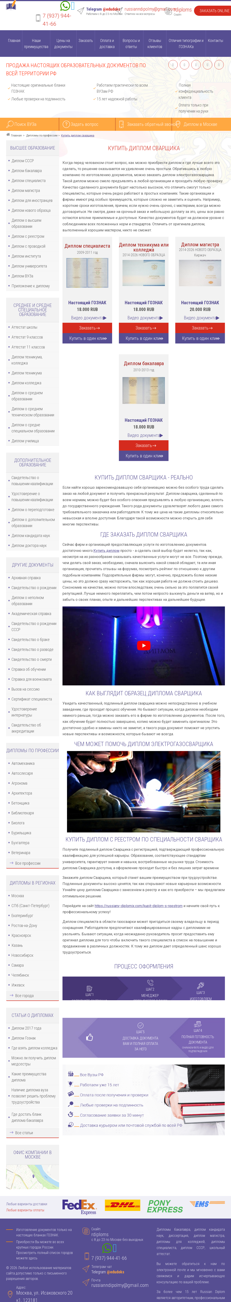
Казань (17, 945)
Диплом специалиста (29, 180)
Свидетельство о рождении (34, 587)
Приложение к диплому (31, 285)
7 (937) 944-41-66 (109, 1258)
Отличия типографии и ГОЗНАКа (186, 43)
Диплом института (26, 256)
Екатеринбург (22, 915)
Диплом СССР (23, 160)
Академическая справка (31, 613)
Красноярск (21, 935)
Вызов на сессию (26, 689)
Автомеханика (23, 763)
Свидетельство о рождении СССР (34, 626)
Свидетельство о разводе (32, 649)
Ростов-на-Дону (24, 925)
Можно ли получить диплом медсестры (34, 1060)
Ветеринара (21, 852)
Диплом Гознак (24, 1038)
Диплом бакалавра (27, 170)
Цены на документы (63, 43)
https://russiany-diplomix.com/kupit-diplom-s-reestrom (138, 906)
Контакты (215, 40)
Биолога (18, 822)
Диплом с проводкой (28, 246)
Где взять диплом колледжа (34, 1048)
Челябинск (20, 975)
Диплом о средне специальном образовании (33, 427)
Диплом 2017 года (26, 1028)
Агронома (19, 783)
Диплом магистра (26, 190)
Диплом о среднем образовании (27, 395)
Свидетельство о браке (31, 639)
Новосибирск (22, 955)
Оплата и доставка (107, 43)
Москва (18, 895)
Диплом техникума (27, 373)
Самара (18, 965)
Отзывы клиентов (155, 43)
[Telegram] (73, 6)
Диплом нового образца (31, 210)
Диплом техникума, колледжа (27, 360)
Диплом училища (25, 440)
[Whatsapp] (65, 6)
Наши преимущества (36, 43)
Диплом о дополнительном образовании (33, 522)
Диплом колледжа (26, 382)
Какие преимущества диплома (29, 1077)
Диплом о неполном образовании (28, 600)
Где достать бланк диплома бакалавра (27, 1117)
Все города (24, 995)
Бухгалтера (20, 842)
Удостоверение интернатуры (24, 712)
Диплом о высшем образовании (26, 223)
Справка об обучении (29, 669)
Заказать (86, 40)
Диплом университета (29, 266)
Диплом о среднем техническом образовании (33, 411)
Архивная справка (26, 577)
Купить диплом (106, 550)
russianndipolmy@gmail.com (150, 9)
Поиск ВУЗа (25, 124)
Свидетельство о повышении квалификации (32, 480)
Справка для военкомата (32, 679)
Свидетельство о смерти (32, 659)
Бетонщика (20, 803)
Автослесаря (22, 773)
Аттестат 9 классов (27, 337)
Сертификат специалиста (32, 699)
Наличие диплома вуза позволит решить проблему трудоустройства (34, 1096)
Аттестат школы (24, 327)
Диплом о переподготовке (33, 509)
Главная (14, 40)
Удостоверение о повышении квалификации (32, 496)
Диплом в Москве (200, 124)
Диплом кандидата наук (31, 535)
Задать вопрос (84, 124)
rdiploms (183, 10)
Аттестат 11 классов (28, 347)
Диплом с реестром (28, 236)
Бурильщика (21, 832)
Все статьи (24, 1132)
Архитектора (22, 793)
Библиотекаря (23, 813)
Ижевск (18, 985)
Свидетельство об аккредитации (26, 728)
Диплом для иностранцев (32, 200)
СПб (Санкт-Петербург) (30, 905)
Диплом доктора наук (29, 545)
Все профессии (27, 863)
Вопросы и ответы (131, 43)
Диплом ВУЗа (22, 276)
